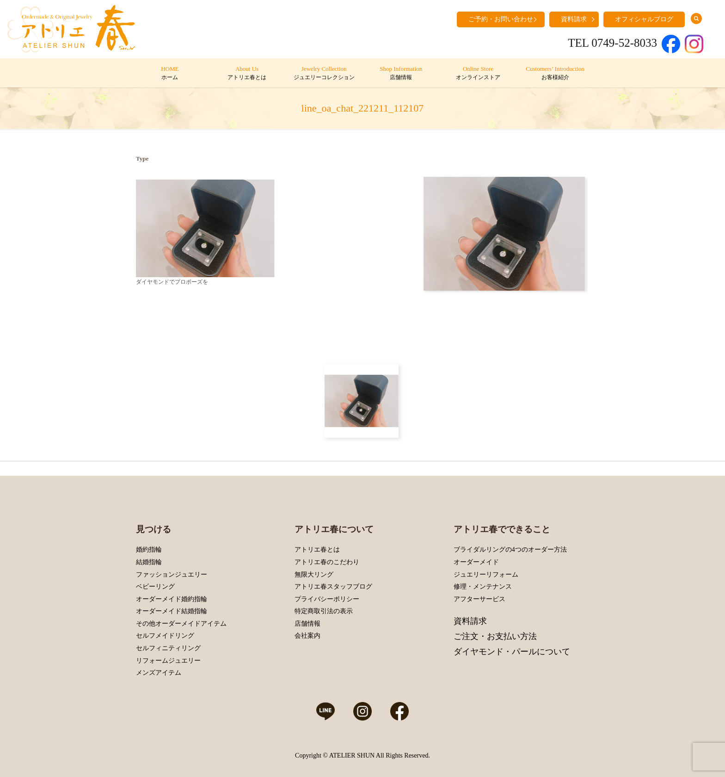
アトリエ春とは (317, 549)
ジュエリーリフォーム (486, 574)
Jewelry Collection (324, 73)
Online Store (478, 73)
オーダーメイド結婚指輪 (171, 611)
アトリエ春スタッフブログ (333, 586)
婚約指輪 (149, 549)
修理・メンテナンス (483, 586)
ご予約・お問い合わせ (500, 19)
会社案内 (307, 635)
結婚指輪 (149, 562)
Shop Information (401, 73)
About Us (246, 73)
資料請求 (574, 19)
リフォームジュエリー (168, 660)
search (696, 18)
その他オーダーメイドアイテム (181, 623)
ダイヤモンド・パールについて (512, 651)
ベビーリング (155, 586)
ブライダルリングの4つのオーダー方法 (510, 549)
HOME (170, 73)
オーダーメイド (476, 562)
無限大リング (314, 574)
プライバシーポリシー (327, 599)
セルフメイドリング (165, 635)
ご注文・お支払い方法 (495, 636)
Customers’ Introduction (555, 73)
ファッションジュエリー (171, 574)
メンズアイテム (158, 672)
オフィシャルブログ (644, 19)
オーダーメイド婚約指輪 (171, 599)
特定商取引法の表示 (324, 611)
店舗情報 (307, 623)
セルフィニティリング (168, 648)
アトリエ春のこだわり (327, 562)
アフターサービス (479, 599)
